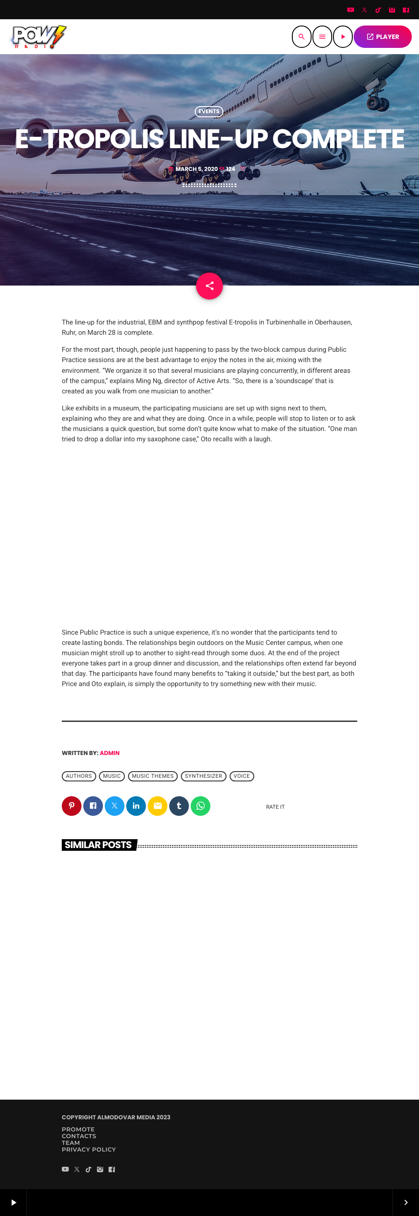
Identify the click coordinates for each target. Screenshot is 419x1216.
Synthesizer (203, 776)
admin (110, 753)
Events (209, 111)
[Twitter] (364, 11)
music (111, 776)
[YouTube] (350, 11)
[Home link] (38, 36)
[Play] (343, 37)
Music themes (153, 776)
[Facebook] (406, 11)
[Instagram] (392, 11)
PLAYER (382, 36)
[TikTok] (378, 11)
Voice (242, 776)
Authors (79, 776)
